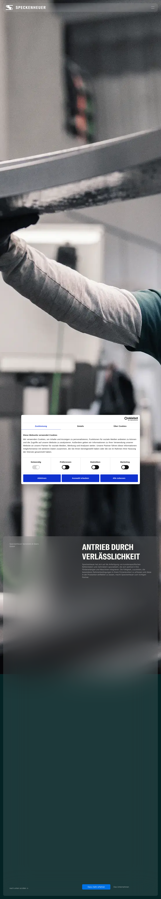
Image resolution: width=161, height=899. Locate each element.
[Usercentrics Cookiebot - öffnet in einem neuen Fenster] (126, 419)
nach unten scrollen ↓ (18, 888)
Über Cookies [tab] (120, 426)
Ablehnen (41, 478)
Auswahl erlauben (80, 478)
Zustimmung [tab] (41, 426)
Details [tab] (80, 426)
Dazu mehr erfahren (96, 887)
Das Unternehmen (121, 887)
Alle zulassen (119, 478)
